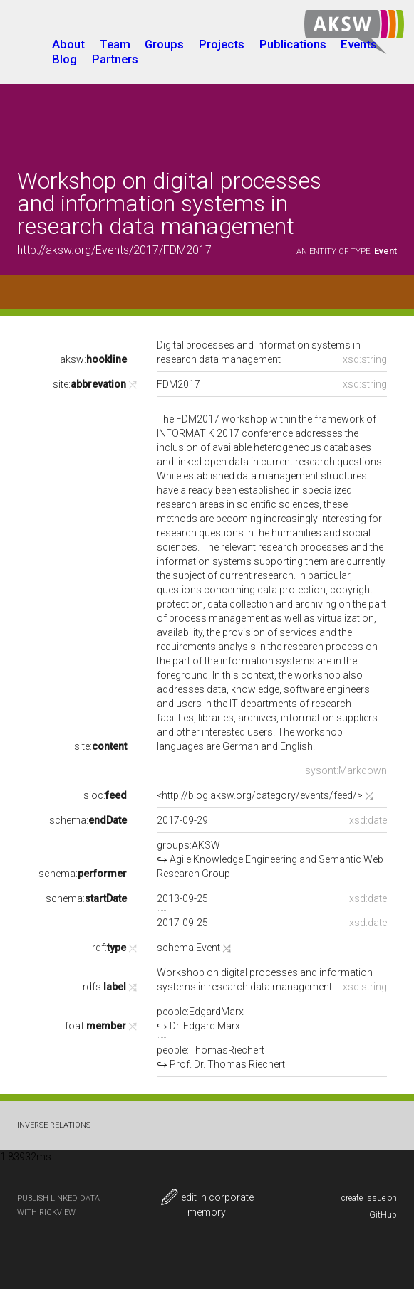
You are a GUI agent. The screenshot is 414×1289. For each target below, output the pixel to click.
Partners (115, 59)
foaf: (95, 1025)
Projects (221, 44)
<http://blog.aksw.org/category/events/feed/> (260, 795)
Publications (292, 44)
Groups (164, 44)
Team (115, 44)
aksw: (93, 359)
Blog (64, 59)
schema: (88, 820)
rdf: (109, 947)
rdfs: (104, 986)
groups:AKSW (270, 859)
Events (359, 44)
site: (89, 384)
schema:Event (188, 947)
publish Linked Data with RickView (58, 1205)
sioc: (105, 795)
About (68, 44)
